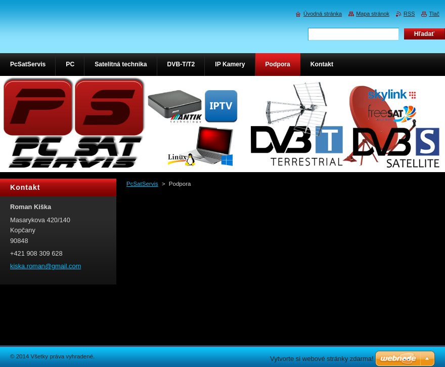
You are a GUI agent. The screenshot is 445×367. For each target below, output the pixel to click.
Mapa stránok (372, 14)
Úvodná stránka (322, 14)
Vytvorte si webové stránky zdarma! (322, 358)
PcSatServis (142, 184)
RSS (409, 14)
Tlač (434, 14)
